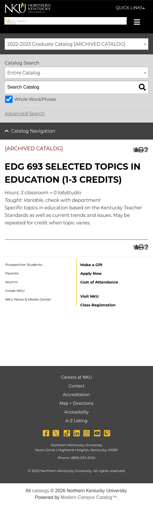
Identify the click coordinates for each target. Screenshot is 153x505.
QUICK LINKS (130, 7)
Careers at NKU (76, 377)
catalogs (40, 490)
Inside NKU (15, 290)
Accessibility (76, 412)
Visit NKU (89, 296)
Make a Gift (91, 264)
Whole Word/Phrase (35, 99)
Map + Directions (76, 403)
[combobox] (76, 44)
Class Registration (98, 305)
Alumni (11, 282)
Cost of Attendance (99, 282)
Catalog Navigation (33, 131)
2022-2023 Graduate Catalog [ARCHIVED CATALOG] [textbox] (66, 44)
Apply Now (91, 273)
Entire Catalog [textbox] (23, 73)
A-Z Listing (76, 420)
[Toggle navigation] (140, 23)
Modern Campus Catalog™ (89, 497)
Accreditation (76, 394)
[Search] (10, 21)
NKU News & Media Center (28, 299)
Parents (12, 273)
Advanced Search (25, 113)
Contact (76, 386)
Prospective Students (23, 264)
